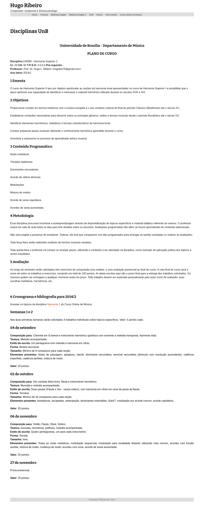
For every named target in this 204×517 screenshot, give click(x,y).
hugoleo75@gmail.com (102, 499)
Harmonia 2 (53, 304)
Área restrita (111, 15)
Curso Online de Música (131, 15)
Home (34, 15)
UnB (91, 15)
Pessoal (44, 15)
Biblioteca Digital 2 (77, 15)
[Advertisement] (68, 509)
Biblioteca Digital (58, 15)
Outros (99, 15)
